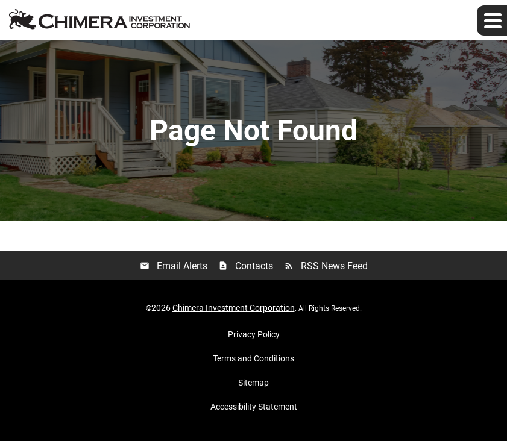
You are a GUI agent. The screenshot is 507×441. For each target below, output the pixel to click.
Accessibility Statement (253, 406)
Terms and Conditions (253, 358)
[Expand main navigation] (492, 20)
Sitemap (253, 382)
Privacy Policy (254, 334)
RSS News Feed (326, 266)
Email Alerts (173, 266)
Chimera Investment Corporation (233, 308)
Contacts (245, 266)
